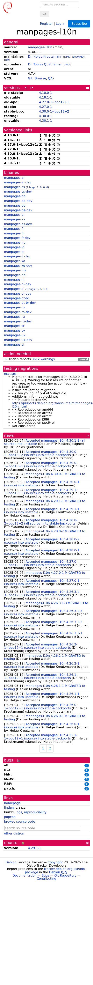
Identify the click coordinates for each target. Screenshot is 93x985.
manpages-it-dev (17, 256)
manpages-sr (14, 326)
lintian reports (46, 359)
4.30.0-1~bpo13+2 (54, 111)
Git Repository (65, 875)
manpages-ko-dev (18, 266)
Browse (40, 78)
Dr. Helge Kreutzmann (45, 56)
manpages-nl (14, 279)
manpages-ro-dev (18, 312)
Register (46, 23)
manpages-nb (14, 275)
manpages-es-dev (18, 224)
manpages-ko (14, 261)
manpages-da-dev (18, 201)
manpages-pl (14, 289)
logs (19, 812)
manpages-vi (14, 344)
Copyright (55, 862)
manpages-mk (15, 270)
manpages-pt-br (16, 298)
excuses (10, 374)
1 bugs (31, 187)
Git (30, 78)
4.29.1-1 (34, 848)
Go (44, 13)
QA (50, 78)
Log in (60, 23)
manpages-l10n (40, 47)
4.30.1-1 (45, 120)
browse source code (19, 821)
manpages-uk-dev (18, 340)
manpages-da (14, 196)
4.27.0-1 (45, 107)
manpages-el (14, 215)
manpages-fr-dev (17, 238)
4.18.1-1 (45, 97)
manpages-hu (14, 242)
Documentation (24, 875)
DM (7, 59)
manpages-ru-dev (18, 321)
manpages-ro (14, 307)
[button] (6, 359)
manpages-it (14, 252)
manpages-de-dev (18, 210)
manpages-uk (14, 335)
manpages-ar (14, 178)
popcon (10, 817)
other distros (14, 833)
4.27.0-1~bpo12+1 (54, 102)
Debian (11, 862)
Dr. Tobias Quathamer (45, 64)
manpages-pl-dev (17, 293)
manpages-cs (14, 187)
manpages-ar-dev (17, 182)
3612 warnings (43, 359)
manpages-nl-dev (17, 284)
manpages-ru (14, 317)
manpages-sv (14, 330)
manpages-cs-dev (18, 191)
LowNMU (78, 56)
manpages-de (14, 205)
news (9, 435)
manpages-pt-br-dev (20, 303)
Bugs (45, 875)
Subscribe (79, 24)
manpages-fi (14, 229)
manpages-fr (14, 233)
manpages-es (14, 219)
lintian (9, 807)
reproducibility (35, 812)
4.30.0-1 (45, 116)
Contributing (46, 878)
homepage (12, 803)
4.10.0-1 (45, 93)
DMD (67, 56)
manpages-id (14, 247)
